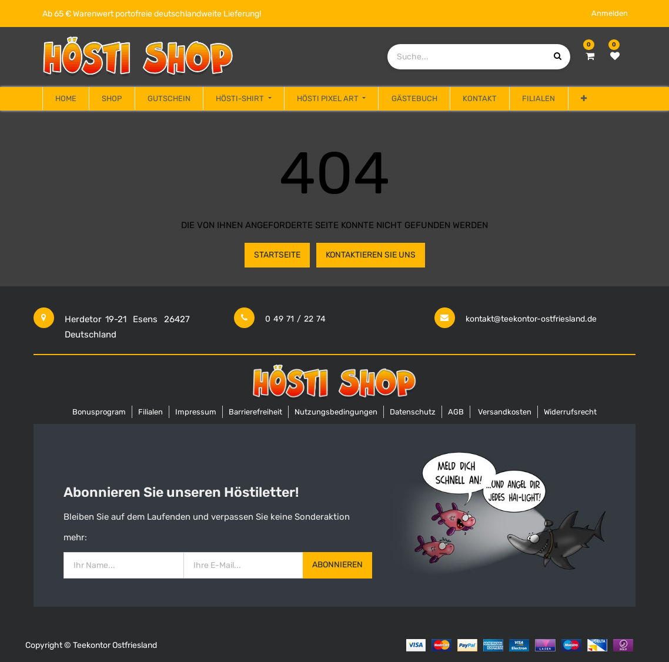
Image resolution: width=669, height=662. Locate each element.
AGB (456, 411)
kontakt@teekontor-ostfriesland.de (531, 319)
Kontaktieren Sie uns (371, 255)
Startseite (277, 255)
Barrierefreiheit (255, 411)
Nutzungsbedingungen (336, 411)
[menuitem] (66, 98)
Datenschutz (413, 411)
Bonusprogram (99, 411)
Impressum (195, 411)
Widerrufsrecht (570, 411)
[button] (583, 98)
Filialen (150, 411)
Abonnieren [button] (337, 565)
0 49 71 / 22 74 (295, 319)
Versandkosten (504, 411)
